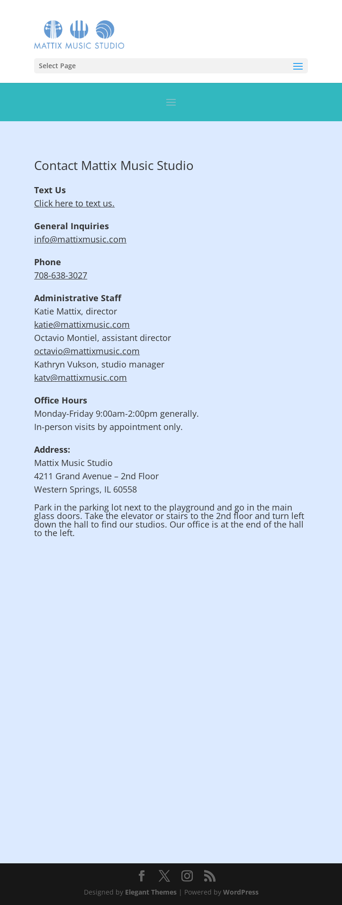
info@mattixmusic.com (80, 239)
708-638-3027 (60, 275)
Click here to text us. (74, 203)
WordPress (241, 891)
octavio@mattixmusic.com (87, 351)
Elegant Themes (151, 891)
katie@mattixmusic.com (82, 324)
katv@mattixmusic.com (80, 377)
